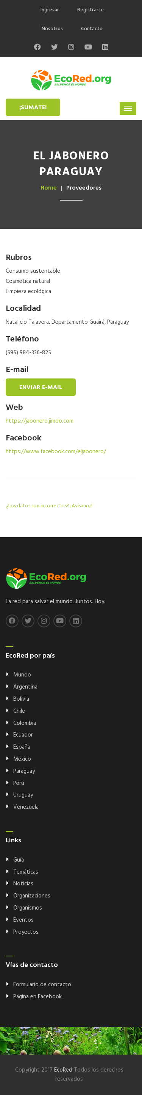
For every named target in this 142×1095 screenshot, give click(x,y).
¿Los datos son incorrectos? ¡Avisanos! (49, 506)
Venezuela (26, 807)
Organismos (27, 908)
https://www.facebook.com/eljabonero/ (56, 451)
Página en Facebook (37, 996)
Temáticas (25, 872)
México (22, 759)
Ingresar (50, 10)
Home (49, 188)
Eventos (23, 920)
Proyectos (26, 932)
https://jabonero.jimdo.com (39, 421)
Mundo (22, 675)
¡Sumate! (33, 108)
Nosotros (52, 29)
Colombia (24, 723)
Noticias (23, 883)
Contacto (92, 29)
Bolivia (21, 699)
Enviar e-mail (40, 387)
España (21, 747)
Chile (19, 711)
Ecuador (23, 735)
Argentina (25, 687)
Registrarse (90, 10)
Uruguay (23, 795)
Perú (18, 783)
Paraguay (24, 771)
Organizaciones (31, 895)
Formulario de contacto (42, 984)
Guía (18, 860)
